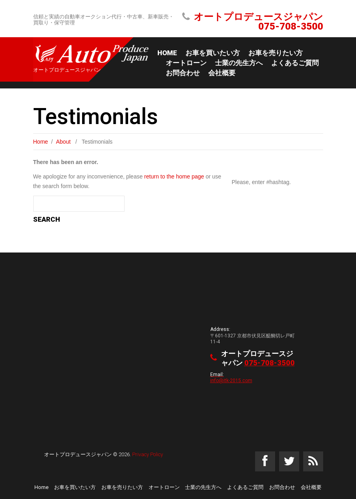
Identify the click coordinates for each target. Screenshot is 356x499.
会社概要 (221, 73)
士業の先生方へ (239, 63)
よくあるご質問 (295, 63)
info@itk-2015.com (231, 380)
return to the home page (174, 176)
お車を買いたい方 (212, 53)
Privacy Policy (147, 454)
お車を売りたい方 (275, 53)
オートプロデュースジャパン (78, 454)
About (63, 141)
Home (167, 53)
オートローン (186, 63)
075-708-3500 (290, 26)
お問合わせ (183, 73)
